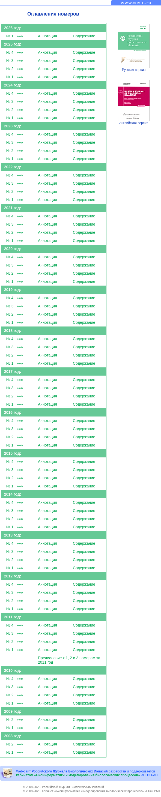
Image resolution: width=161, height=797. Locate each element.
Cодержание (84, 36)
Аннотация (47, 36)
